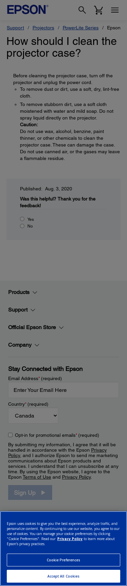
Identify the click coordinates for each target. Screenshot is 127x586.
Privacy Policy (70, 538)
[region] (63, 548)
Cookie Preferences (64, 560)
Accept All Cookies (63, 576)
